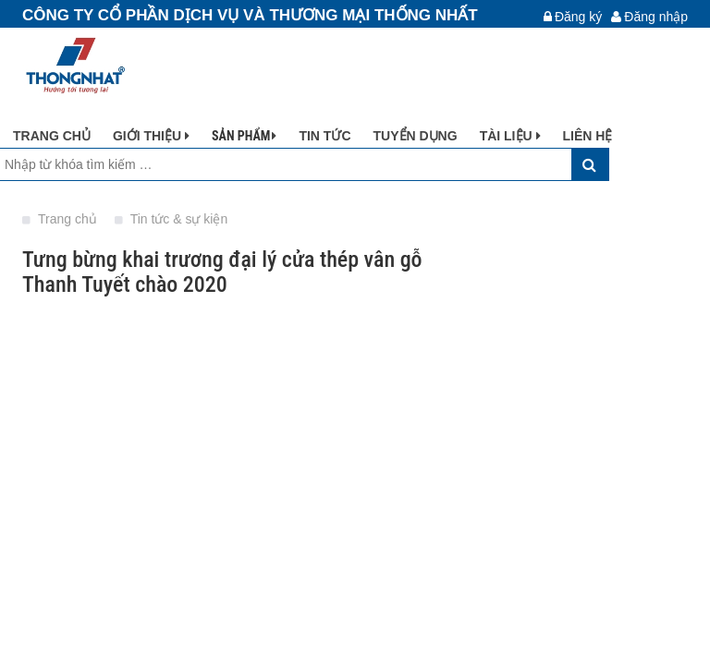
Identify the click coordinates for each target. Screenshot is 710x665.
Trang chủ (61, 219)
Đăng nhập (649, 16)
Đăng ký (573, 16)
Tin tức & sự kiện (171, 219)
